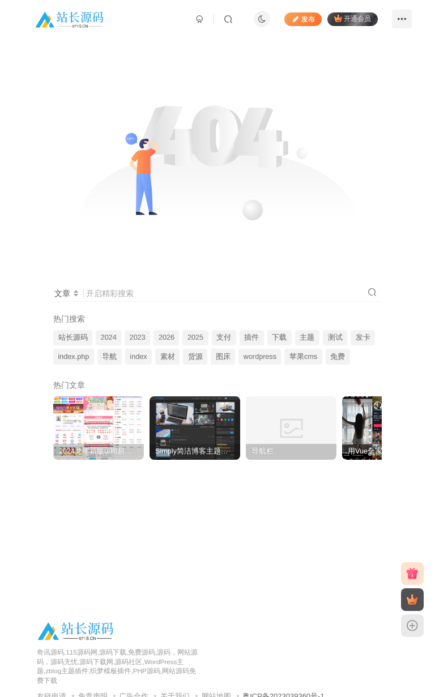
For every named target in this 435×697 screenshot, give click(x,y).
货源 (195, 357)
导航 (109, 357)
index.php (73, 357)
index (138, 357)
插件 (251, 337)
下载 (279, 337)
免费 (337, 357)
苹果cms (303, 357)
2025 (195, 337)
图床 (223, 357)
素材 (167, 357)
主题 (307, 337)
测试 (335, 337)
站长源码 (73, 337)
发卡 (363, 337)
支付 (223, 337)
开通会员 (352, 18)
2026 (166, 337)
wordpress (260, 357)
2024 (109, 337)
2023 (138, 337)
